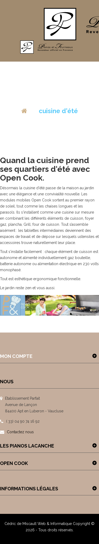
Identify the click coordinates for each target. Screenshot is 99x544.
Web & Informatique (54, 524)
